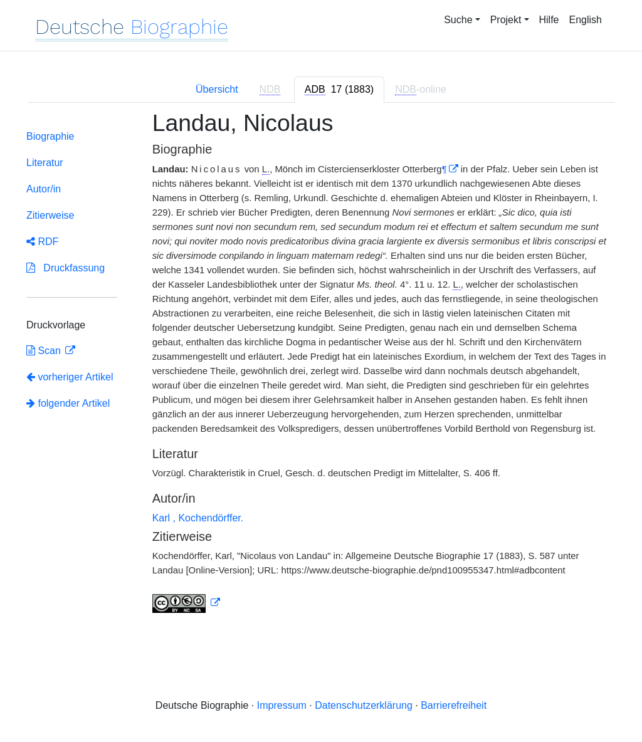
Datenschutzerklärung (364, 705)
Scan (44, 350)
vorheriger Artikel (69, 377)
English (585, 19)
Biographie (50, 136)
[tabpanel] (321, 369)
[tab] (339, 89)
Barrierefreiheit (454, 705)
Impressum (282, 705)
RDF (42, 241)
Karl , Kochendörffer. (198, 518)
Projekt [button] (506, 19)
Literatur (44, 162)
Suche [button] (458, 19)
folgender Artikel (68, 403)
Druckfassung (65, 268)
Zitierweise (50, 215)
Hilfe (549, 19)
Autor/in (43, 189)
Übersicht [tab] (217, 89)
